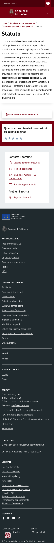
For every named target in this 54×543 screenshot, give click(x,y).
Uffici (4, 271)
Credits (16, 532)
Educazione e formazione (13, 310)
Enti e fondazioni (10, 253)
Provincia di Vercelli (11, 471)
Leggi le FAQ (8, 493)
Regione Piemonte (10, 3)
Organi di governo (10, 257)
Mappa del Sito (39, 532)
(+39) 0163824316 (20, 405)
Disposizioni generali (10, 26)
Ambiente (6, 287)
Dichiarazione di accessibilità (15, 485)
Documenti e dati (10, 248)
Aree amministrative (11, 243)
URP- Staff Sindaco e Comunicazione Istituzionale (25, 419)
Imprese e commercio (12, 319)
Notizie (5, 358)
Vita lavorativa (9, 342)
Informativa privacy (11, 476)
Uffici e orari (7, 424)
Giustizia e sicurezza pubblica (15, 315)
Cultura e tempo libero (12, 305)
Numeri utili (7, 428)
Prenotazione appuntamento (15, 500)
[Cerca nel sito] (45, 12)
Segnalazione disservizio (13, 496)
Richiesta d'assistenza (12, 503)
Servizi (34, 528)
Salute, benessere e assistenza (16, 329)
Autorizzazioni (8, 296)
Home (4, 23)
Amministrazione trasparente (22, 23)
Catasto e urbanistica (12, 301)
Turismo (5, 338)
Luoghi (5, 374)
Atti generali (27, 26)
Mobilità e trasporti (11, 324)
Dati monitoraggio (10, 528)
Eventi (5, 379)
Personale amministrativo (14, 262)
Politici (5, 266)
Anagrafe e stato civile (12, 292)
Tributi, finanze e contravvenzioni (17, 333)
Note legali (7, 480)
